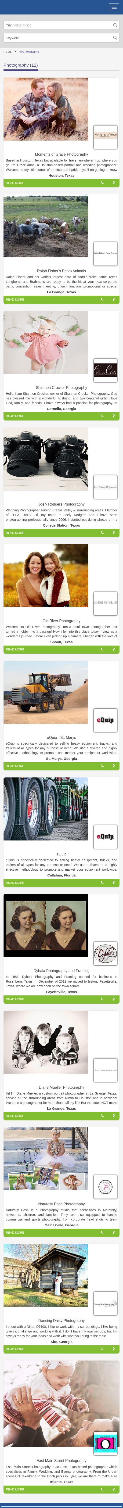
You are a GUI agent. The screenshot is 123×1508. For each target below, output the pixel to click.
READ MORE (15, 183)
